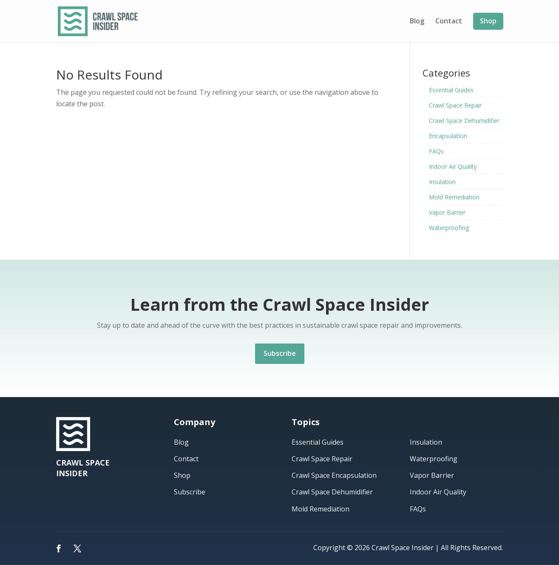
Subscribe (280, 353)
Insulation (442, 182)
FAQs (436, 151)
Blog (417, 22)
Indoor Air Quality (453, 166)
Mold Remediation (454, 197)
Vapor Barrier (447, 212)
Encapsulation (448, 136)
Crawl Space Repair (455, 105)
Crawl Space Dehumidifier (464, 120)
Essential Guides (451, 90)
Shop (488, 21)
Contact (448, 22)
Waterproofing (449, 228)
